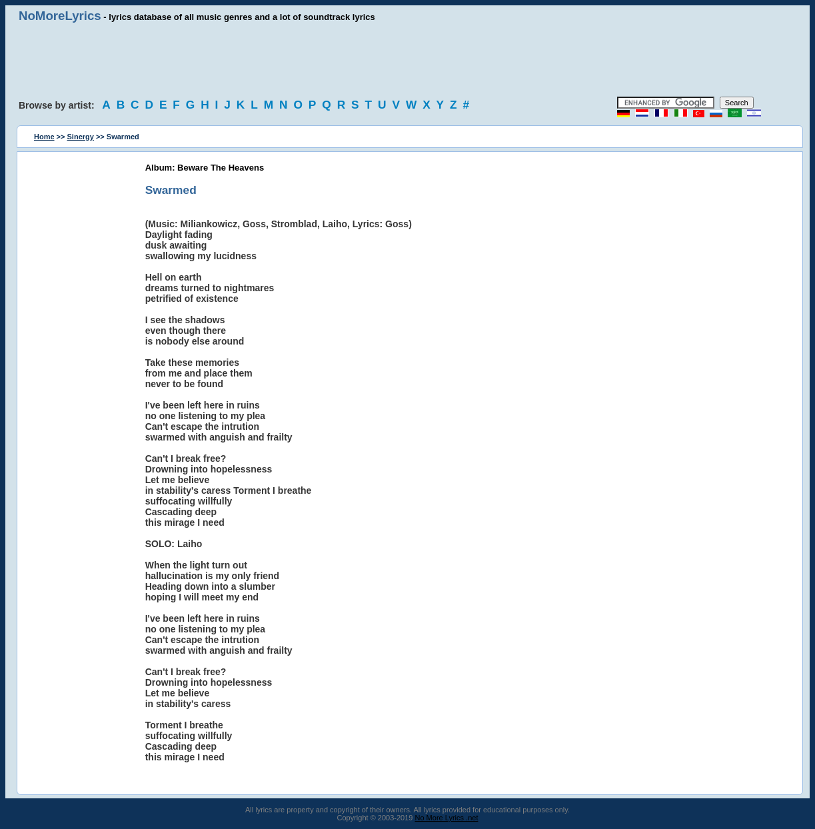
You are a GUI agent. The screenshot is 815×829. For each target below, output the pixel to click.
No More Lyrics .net (446, 818)
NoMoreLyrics (60, 16)
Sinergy (80, 137)
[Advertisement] (407, 60)
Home (44, 137)
